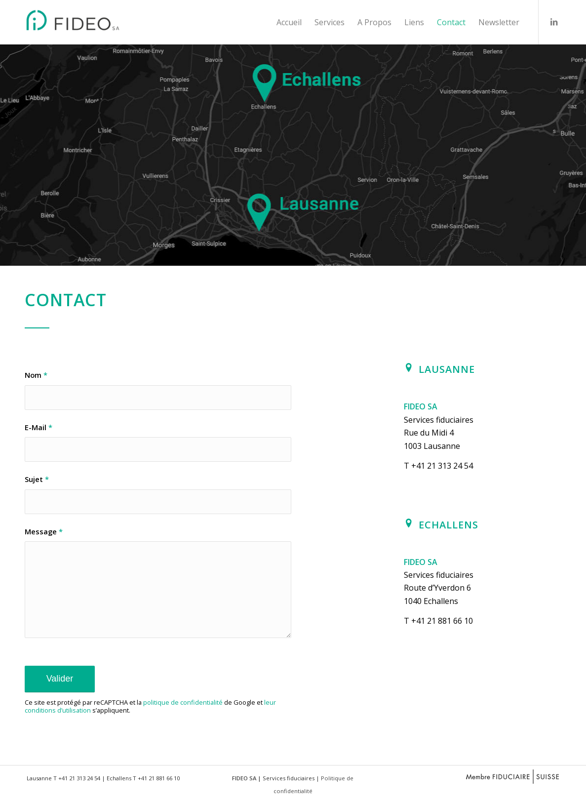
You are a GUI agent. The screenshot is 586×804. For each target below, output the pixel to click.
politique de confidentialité (183, 702)
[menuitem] (289, 22)
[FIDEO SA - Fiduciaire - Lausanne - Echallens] (83, 22)
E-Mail (38, 427)
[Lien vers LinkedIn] (554, 21)
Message (44, 531)
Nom (36, 375)
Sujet (37, 479)
